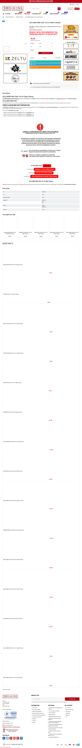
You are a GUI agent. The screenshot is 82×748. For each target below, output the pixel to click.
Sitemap (33, 722)
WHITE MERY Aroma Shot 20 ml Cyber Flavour (13, 559)
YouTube (11, 738)
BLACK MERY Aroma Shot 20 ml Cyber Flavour (13, 589)
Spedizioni (34, 718)
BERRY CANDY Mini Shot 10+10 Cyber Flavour (13, 323)
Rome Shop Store (52, 714)
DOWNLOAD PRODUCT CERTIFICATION (11, 727)
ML (31, 46)
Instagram (21, 738)
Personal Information (69, 709)
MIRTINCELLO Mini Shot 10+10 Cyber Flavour (41, 233)
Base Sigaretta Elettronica (54, 737)
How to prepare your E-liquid (54, 710)
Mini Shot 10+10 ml (60, 98)
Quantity (32, 50)
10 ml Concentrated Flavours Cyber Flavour (44, 176)
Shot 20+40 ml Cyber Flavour (44, 172)
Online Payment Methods (37, 711)
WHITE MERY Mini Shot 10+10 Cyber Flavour (12, 677)
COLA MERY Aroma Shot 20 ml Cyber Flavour (13, 618)
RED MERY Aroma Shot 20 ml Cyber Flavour (12, 412)
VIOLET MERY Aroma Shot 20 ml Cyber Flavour (13, 500)
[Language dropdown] (73, 4)
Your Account (68, 707)
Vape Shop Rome (52, 712)
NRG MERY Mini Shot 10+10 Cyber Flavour (12, 382)
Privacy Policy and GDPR (36, 716)
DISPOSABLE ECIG (36, 13)
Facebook (4, 738)
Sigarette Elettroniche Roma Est (55, 716)
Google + (14, 738)
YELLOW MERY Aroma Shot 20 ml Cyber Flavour (13, 441)
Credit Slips (68, 713)
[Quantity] (45, 50)
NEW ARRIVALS (18, 13)
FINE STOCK (27, 13)
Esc (66, 716)
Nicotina (32, 43)
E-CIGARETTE (64, 13)
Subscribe (72, 699)
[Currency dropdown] (78, 4)
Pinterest (57, 57)
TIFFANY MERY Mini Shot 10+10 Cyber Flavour (13, 353)
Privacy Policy (2, 747)
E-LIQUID (45, 13)
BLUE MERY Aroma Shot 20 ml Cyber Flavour (12, 471)
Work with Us (34, 707)
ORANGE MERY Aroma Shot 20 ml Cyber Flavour (13, 530)
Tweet (44, 57)
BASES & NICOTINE (54, 13)
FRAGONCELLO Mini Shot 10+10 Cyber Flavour (56, 233)
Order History (68, 711)
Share (32, 57)
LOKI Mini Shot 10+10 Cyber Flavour (11, 294)
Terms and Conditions (36, 709)
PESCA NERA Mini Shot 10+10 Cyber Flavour (72, 233)
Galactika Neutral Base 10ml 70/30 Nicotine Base (10, 233)
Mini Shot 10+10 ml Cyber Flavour (44, 169)
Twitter (7, 738)
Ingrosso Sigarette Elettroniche (38, 713)
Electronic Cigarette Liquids (43, 98)
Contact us (34, 720)
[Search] (45, 8)
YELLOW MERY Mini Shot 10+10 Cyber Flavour (13, 648)
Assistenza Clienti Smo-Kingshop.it (38, 715)
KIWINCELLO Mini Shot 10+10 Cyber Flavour (25, 233)
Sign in (71, 8)
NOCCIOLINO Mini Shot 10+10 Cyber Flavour (12, 264)
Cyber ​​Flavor (31, 27)
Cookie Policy (7, 747)
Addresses (68, 715)
